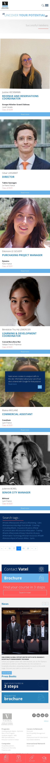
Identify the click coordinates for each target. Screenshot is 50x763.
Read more (25, 114)
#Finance (23, 523)
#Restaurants (14, 523)
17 (14, 548)
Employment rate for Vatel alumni (37, 737)
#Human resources (29, 535)
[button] (43, 603)
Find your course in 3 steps (10, 740)
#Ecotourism (21, 530)
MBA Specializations (8, 737)
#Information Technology (12, 535)
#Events (6, 533)
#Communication (9, 530)
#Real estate (14, 533)
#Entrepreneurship (10, 525)
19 (23, 548)
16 (9, 548)
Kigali (46, 721)
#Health (41, 535)
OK (40, 387)
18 (19, 548)
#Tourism (19, 538)
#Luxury (36, 533)
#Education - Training (34, 530)
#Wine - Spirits (29, 538)
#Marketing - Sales (34, 523)
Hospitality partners (8, 746)
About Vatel (30, 746)
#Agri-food (21, 525)
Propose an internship (9, 748)
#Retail (35, 528)
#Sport (13, 538)
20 (28, 548)
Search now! (25, 592)
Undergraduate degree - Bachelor (12, 731)
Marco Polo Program (8, 733)
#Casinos (29, 528)
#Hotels (6, 523)
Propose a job (6, 750)
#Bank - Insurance (18, 528)
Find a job (30, 731)
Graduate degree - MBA (9, 735)
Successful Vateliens (33, 740)
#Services (6, 538)
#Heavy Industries (26, 533)
